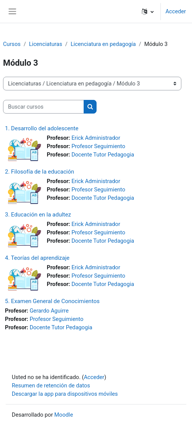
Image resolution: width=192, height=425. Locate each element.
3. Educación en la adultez (38, 214)
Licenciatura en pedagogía (103, 44)
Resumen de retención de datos (51, 385)
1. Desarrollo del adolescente (41, 128)
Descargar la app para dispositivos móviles (65, 393)
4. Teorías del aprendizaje (37, 257)
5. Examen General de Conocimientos (52, 301)
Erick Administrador (95, 137)
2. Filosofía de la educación (39, 171)
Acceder (175, 11)
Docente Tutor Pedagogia (102, 154)
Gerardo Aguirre (49, 310)
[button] (147, 11)
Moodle (63, 414)
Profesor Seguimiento (98, 146)
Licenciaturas (45, 44)
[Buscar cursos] (43, 107)
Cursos (12, 44)
